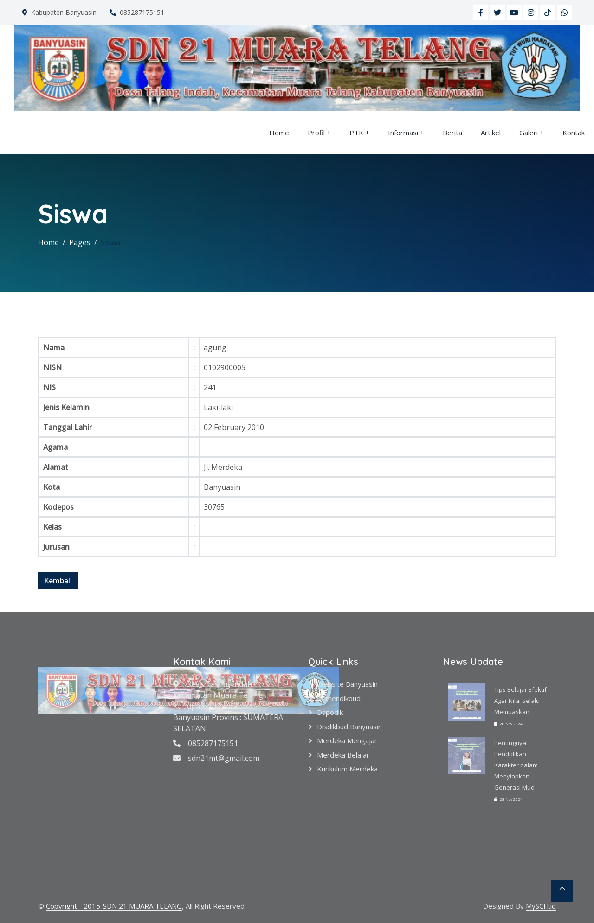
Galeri (528, 132)
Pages (79, 242)
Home (279, 132)
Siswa (110, 242)
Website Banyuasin (347, 684)
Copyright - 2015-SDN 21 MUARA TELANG (114, 905)
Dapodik (330, 712)
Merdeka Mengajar (347, 740)
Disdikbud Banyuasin (349, 726)
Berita (452, 132)
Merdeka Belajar (343, 754)
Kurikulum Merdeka (347, 768)
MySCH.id (541, 905)
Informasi (403, 132)
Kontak (573, 132)
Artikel (491, 132)
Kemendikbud (339, 698)
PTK (356, 132)
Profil (316, 132)
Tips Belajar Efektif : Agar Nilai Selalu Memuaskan (521, 700)
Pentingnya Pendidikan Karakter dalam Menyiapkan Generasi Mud (516, 765)
